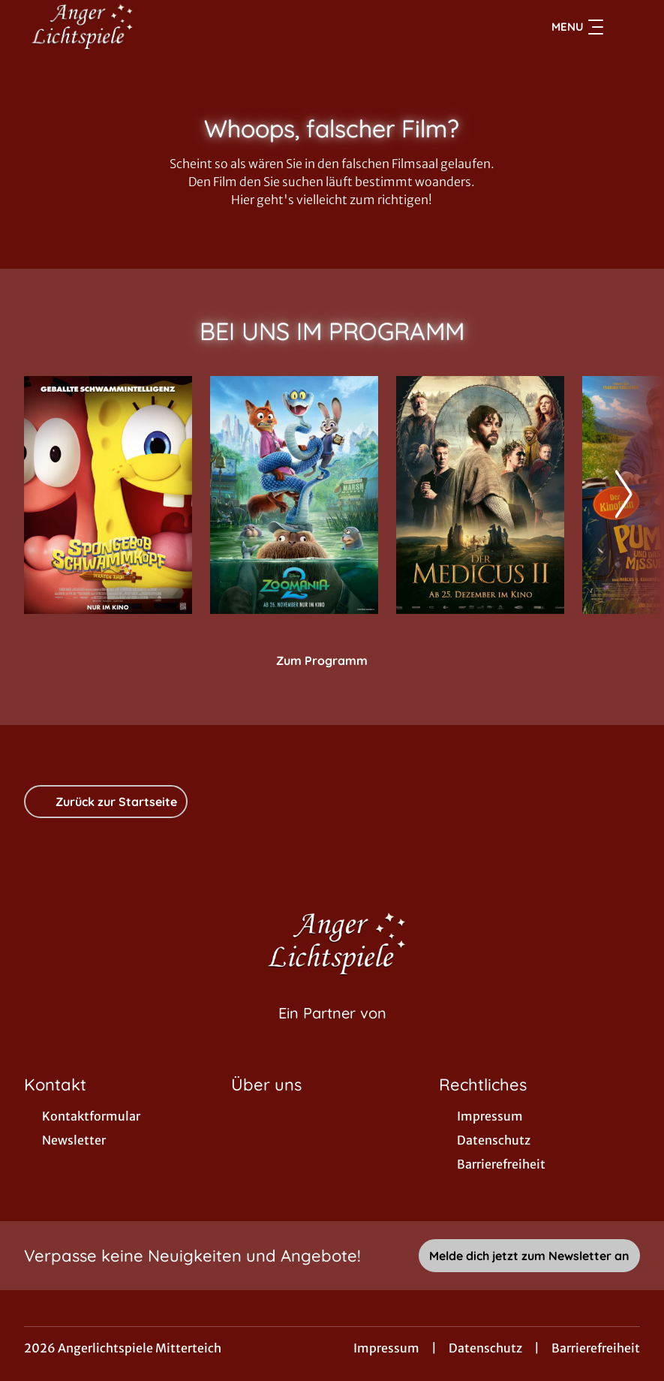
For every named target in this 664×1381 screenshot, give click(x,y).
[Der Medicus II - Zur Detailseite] (480, 495)
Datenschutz (485, 1347)
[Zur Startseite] (129, 27)
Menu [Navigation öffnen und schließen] (577, 27)
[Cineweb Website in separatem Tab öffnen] (332, 1032)
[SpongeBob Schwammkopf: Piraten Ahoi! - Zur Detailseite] (108, 495)
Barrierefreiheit (595, 1347)
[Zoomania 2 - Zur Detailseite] (294, 495)
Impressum (386, 1347)
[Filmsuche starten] (625, 27)
